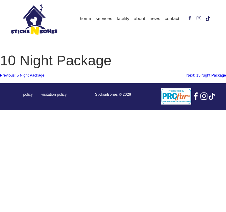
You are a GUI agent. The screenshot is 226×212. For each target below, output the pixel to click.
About (139, 18)
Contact (172, 18)
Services (104, 18)
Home (85, 18)
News (155, 18)
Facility (123, 18)
